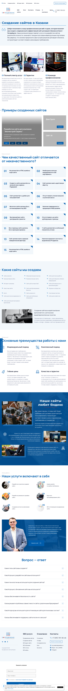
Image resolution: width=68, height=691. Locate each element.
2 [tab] (13, 143)
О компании (40, 638)
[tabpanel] (22, 129)
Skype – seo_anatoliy (56, 647)
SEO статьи (36, 3)
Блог (24, 10)
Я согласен (60, 687)
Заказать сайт (34, 543)
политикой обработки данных (24, 679)
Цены (51, 10)
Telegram (53, 650)
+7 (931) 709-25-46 (60, 11)
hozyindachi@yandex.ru (56, 645)
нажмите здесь (10, 688)
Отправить (21, 684)
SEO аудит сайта (20, 3)
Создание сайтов (11, 3)
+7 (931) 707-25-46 (59, 638)
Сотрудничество (41, 643)
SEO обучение (29, 3)
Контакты (31, 10)
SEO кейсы (25, 650)
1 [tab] (7, 143)
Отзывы (38, 10)
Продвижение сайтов (28, 638)
